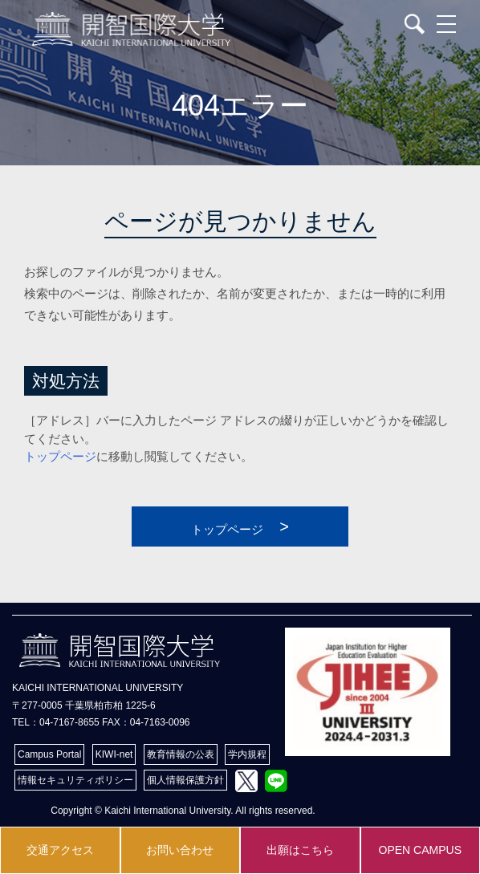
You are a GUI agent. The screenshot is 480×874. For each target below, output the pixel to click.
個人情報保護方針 (185, 780)
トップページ (60, 456)
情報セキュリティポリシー (75, 780)
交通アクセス (60, 850)
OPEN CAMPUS (420, 850)
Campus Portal (49, 754)
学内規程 (247, 754)
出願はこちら (300, 850)
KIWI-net (114, 754)
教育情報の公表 (180, 754)
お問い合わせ (180, 850)
